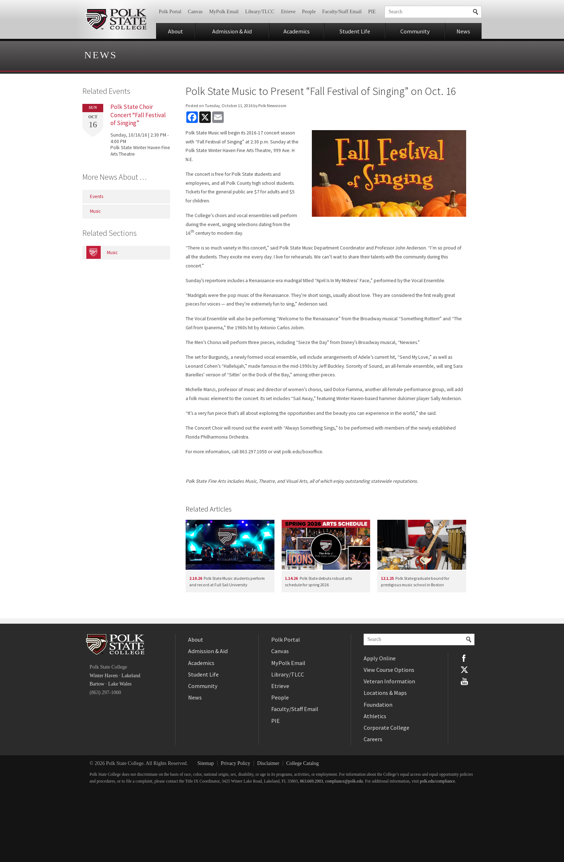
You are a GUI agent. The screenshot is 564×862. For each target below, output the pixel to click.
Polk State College (115, 19)
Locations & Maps (385, 692)
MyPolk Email (223, 11)
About (175, 31)
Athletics (375, 716)
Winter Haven (104, 675)
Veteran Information (389, 681)
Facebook (464, 658)
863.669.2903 (311, 781)
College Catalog (302, 763)
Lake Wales (120, 684)
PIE (372, 11)
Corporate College (386, 727)
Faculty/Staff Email (342, 11)
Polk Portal (170, 11)
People (309, 11)
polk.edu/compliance (437, 781)
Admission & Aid (232, 31)
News (463, 31)
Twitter (464, 669)
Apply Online (380, 658)
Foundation (378, 704)
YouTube (464, 681)
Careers (373, 739)
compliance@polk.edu (344, 781)
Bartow (97, 684)
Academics (296, 31)
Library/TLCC (259, 11)
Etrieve (288, 11)
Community (415, 31)
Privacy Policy (235, 763)
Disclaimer (268, 763)
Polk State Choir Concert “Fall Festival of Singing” (138, 115)
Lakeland (131, 675)
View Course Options (389, 669)
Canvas (195, 11)
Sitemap (205, 763)
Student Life (355, 31)
